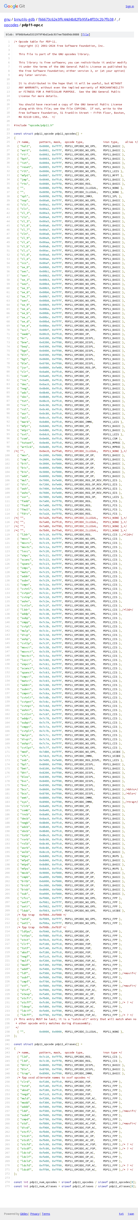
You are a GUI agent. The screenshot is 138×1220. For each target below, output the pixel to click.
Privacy (34, 1214)
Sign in (130, 6)
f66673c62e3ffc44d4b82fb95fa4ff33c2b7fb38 (76, 19)
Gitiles (24, 1214)
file (85, 34)
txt (121, 1213)
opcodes (11, 24)
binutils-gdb (24, 19)
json (131, 1213)
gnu (7, 19)
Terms (46, 1214)
